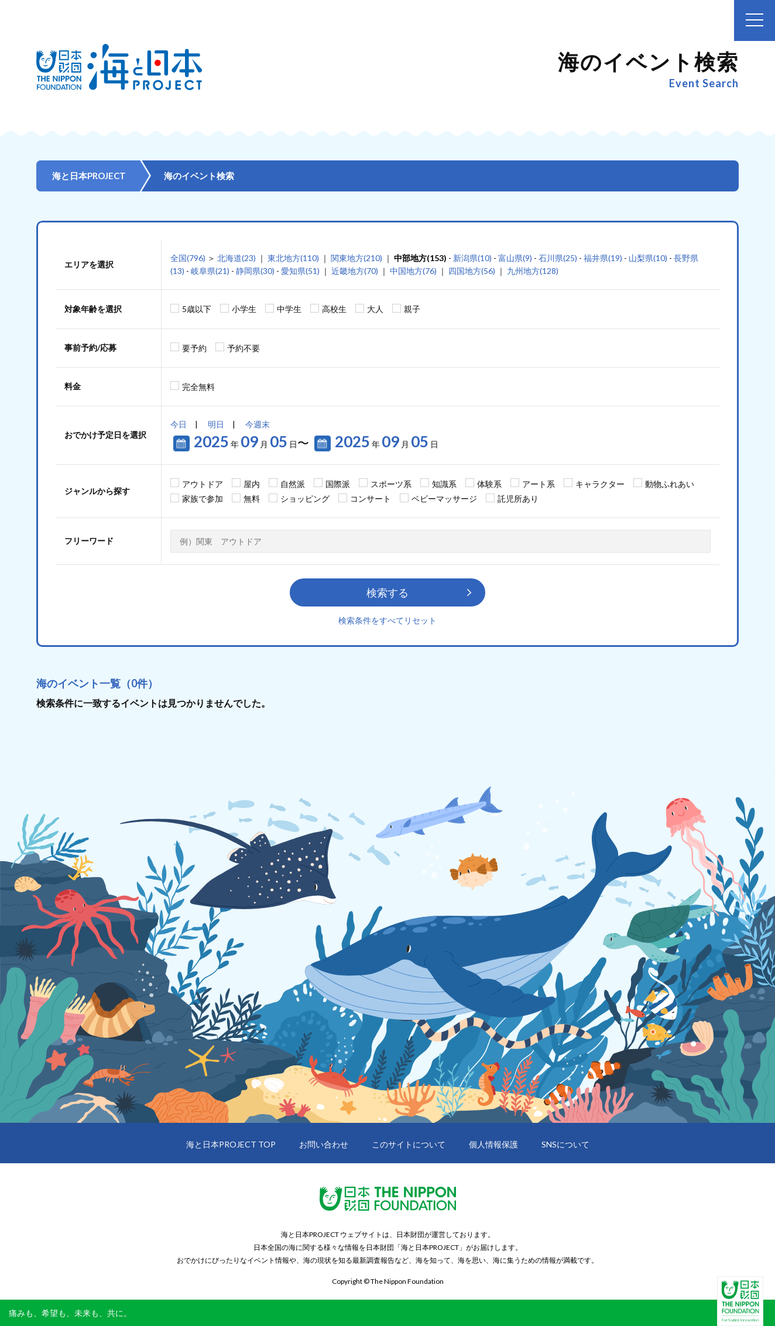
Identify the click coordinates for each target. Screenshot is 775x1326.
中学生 (289, 309)
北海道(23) (236, 258)
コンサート (370, 498)
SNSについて (565, 1144)
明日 (216, 424)
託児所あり (518, 498)
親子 (412, 309)
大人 (375, 309)
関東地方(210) (356, 258)
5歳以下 (196, 309)
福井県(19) (603, 258)
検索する (387, 592)
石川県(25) (558, 258)
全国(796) (187, 258)
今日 (178, 424)
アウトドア (202, 484)
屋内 (252, 484)
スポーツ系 (391, 484)
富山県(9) (515, 258)
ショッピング (305, 498)
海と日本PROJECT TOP (231, 1144)
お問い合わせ (323, 1144)
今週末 (257, 424)
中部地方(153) (420, 258)
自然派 (292, 484)
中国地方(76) (413, 271)
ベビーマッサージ (444, 498)
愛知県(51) (300, 271)
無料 (252, 498)
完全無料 (198, 387)
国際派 (337, 484)
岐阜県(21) (210, 271)
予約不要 (243, 348)
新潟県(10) (472, 258)
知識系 (444, 484)
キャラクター (600, 484)
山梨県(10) (648, 258)
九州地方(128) (532, 271)
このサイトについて (408, 1144)
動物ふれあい (669, 484)
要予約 (194, 348)
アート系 (538, 484)
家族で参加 (202, 498)
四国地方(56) (471, 271)
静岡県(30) (255, 271)
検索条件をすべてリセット (387, 620)
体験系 (489, 484)
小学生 (244, 309)
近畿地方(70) (354, 271)
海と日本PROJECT (89, 175)
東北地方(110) (293, 258)
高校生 (334, 309)
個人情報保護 (493, 1144)
